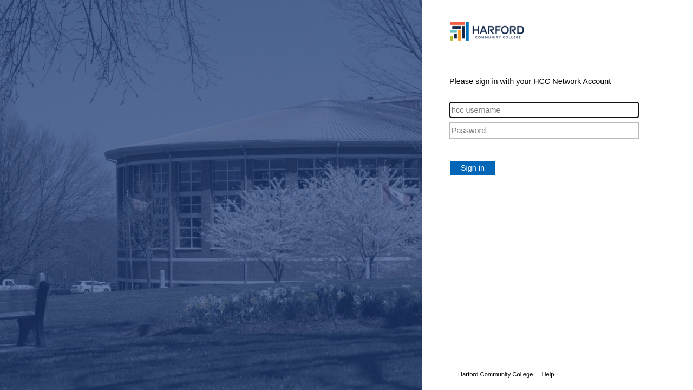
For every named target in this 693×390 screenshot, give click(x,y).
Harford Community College (495, 374)
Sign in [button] (473, 168)
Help (547, 374)
